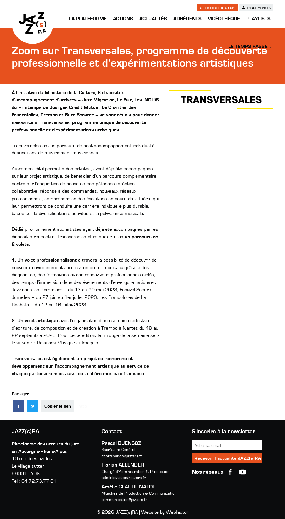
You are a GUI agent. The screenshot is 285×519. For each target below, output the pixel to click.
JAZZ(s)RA (32, 23)
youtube (242, 472)
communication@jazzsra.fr (124, 500)
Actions (123, 18)
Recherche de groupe (217, 7)
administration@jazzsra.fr (124, 478)
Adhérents (187, 18)
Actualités (153, 18)
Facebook (230, 472)
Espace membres (256, 7)
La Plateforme (88, 18)
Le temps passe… (249, 46)
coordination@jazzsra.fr (122, 456)
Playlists (258, 18)
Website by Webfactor (164, 512)
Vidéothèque (224, 18)
